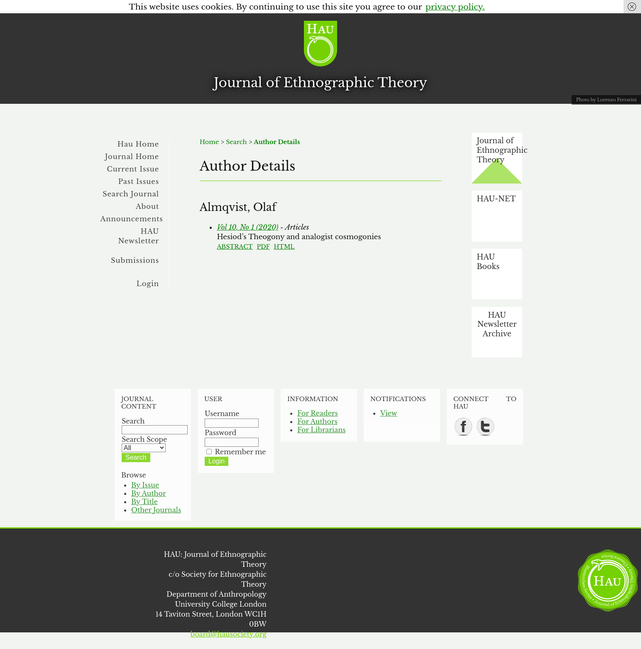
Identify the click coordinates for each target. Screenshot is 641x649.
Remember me (240, 452)
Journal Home (132, 156)
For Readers (317, 413)
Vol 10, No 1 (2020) (247, 227)
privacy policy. (455, 7)
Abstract (235, 246)
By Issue (145, 485)
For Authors (317, 421)
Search (236, 142)
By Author (148, 493)
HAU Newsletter (138, 236)
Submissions (135, 260)
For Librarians (321, 430)
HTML (284, 246)
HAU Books (488, 261)
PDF (263, 246)
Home (209, 142)
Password (220, 433)
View (388, 413)
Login (148, 283)
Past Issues (138, 181)
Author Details (277, 142)
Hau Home (138, 144)
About (147, 206)
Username (222, 413)
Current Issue (133, 169)
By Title (144, 501)
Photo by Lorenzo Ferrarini (606, 100)
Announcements (131, 219)
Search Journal (131, 194)
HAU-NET (496, 198)
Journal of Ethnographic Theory (320, 83)
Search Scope (144, 443)
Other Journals (156, 510)
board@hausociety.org (229, 634)
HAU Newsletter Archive (497, 324)
